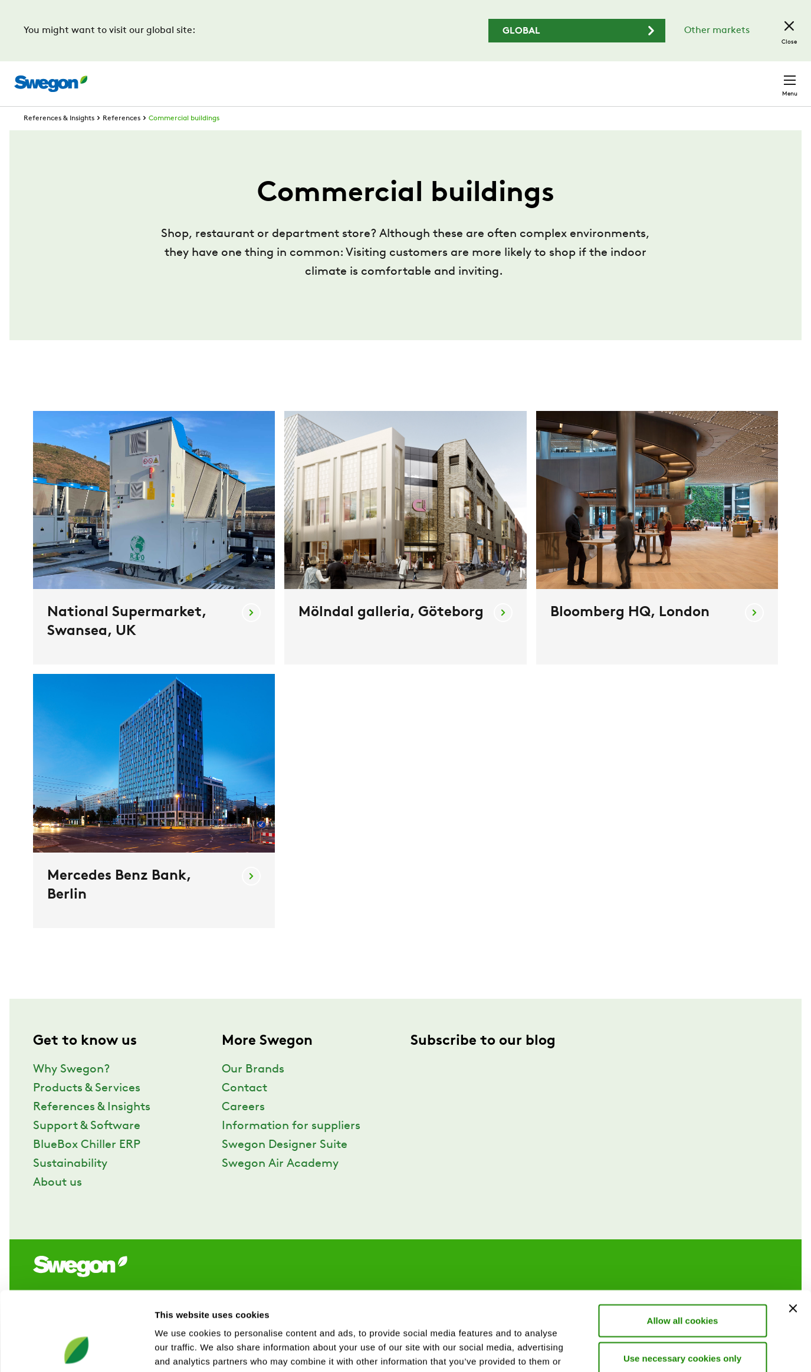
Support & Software (86, 1148)
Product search (453, 77)
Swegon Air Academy (280, 1186)
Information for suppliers (291, 1148)
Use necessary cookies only (682, 1284)
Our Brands (253, 1091)
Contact (768, 77)
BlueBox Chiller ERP (86, 1167)
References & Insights (59, 140)
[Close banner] (793, 1234)
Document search (549, 78)
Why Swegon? (71, 1091)
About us (57, 1204)
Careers (623, 77)
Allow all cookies (682, 1246)
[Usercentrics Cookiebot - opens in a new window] (76, 1349)
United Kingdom (692, 77)
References (121, 140)
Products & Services (86, 1110)
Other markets (717, 30)
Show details (619, 1349)
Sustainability (70, 1186)
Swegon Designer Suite (284, 1167)
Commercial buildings (184, 140)
